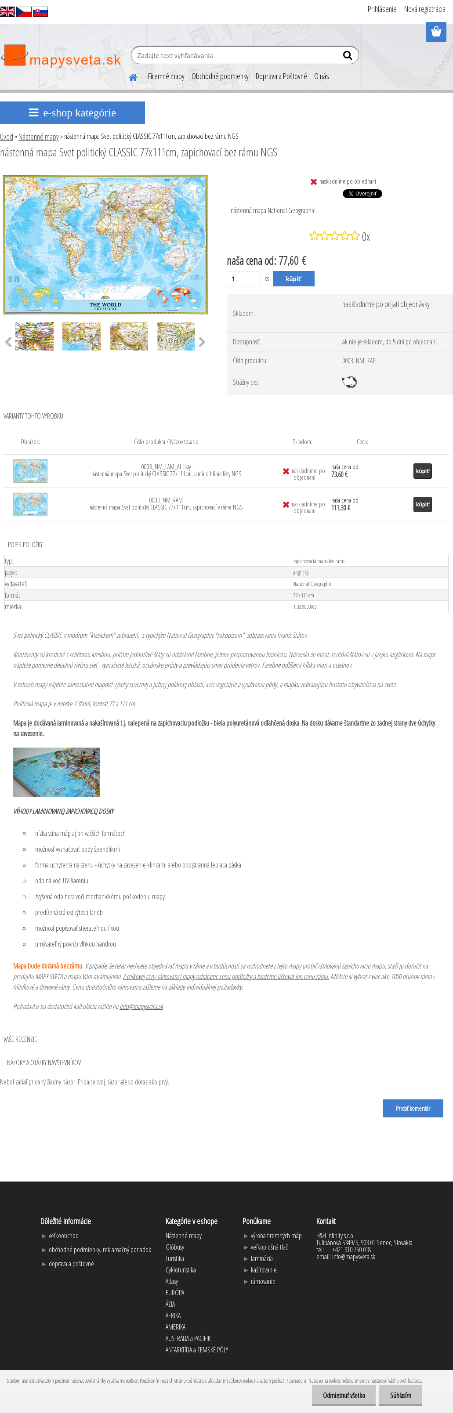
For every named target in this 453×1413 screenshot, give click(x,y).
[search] (349, 57)
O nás (321, 76)
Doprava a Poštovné (281, 76)
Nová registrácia (425, 9)
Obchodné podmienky (220, 76)
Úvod (6, 136)
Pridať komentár (413, 1108)
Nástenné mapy (38, 136)
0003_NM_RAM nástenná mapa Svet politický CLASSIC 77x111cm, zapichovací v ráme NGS (166, 503)
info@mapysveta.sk (141, 1006)
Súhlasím (400, 1395)
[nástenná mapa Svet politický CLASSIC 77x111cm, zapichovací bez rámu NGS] (105, 176)
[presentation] (202, 342)
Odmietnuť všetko (344, 1395)
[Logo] (60, 56)
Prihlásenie (382, 9)
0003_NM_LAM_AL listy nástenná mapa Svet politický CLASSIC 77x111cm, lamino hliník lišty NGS (166, 470)
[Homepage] (128, 76)
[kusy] (244, 278)
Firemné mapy (166, 76)
